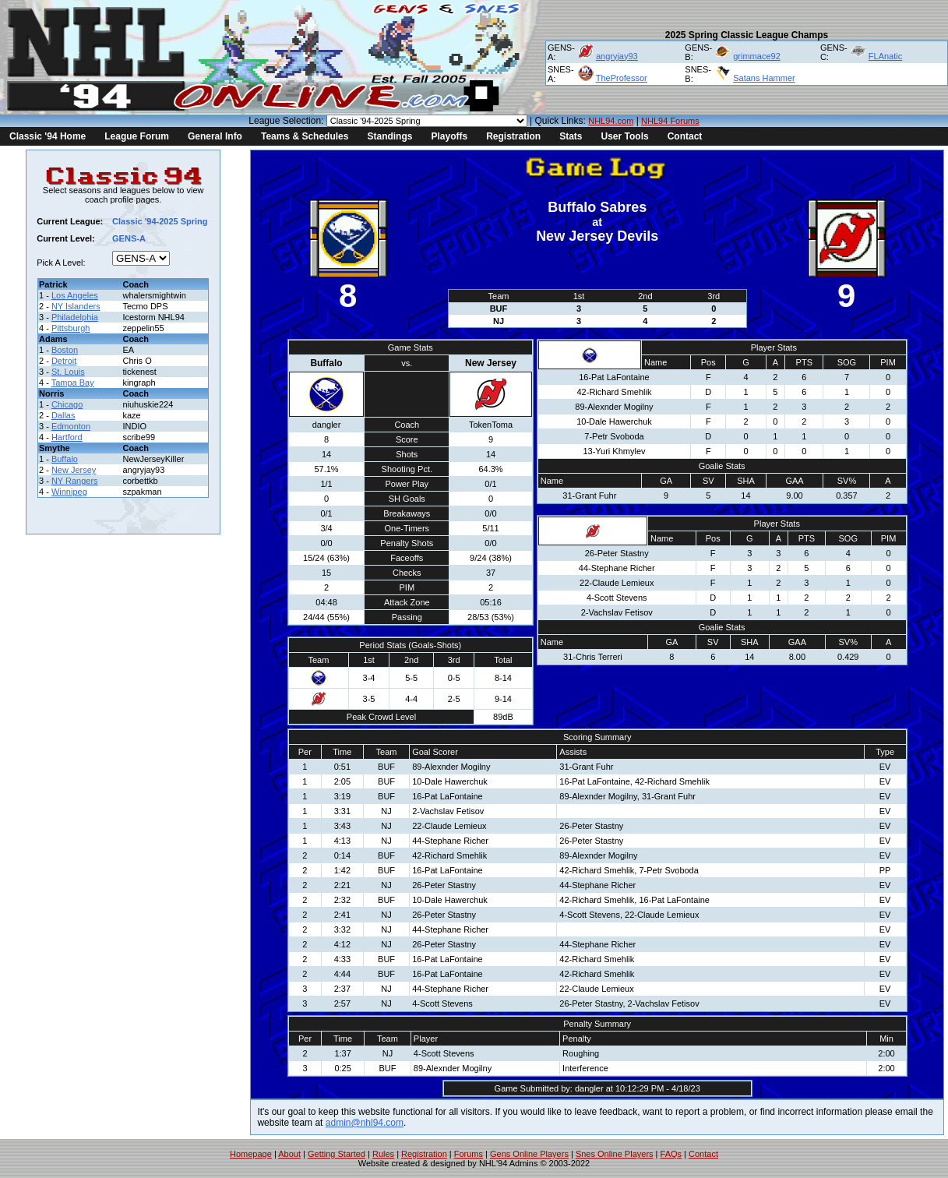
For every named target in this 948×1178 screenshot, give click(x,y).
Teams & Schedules (305, 136)
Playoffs (449, 136)
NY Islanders (75, 306)
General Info (215, 136)
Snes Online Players (615, 1154)
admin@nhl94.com (365, 1122)
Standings (389, 136)
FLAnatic (885, 56)
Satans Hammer (764, 78)
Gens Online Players (529, 1154)
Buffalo (64, 459)
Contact (685, 136)
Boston (64, 349)
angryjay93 (617, 56)
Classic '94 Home (47, 136)
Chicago (67, 404)
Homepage (251, 1154)
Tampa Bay (72, 382)
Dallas (63, 415)
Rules (383, 1154)
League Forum (136, 136)
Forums (468, 1154)
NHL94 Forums (670, 120)
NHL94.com (610, 120)
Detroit (63, 360)
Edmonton (70, 426)
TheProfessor (621, 78)
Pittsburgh (70, 328)
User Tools (625, 136)
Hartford (67, 437)
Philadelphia (74, 317)
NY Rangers (74, 480)
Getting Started (336, 1154)
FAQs (671, 1154)
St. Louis (68, 371)
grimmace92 (757, 56)
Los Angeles (74, 295)
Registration (513, 136)
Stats (570, 136)
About (289, 1154)
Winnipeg (69, 491)
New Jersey (73, 469)
